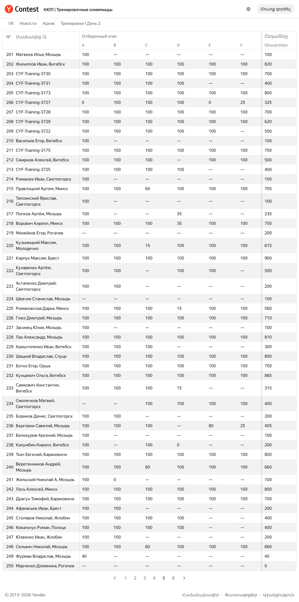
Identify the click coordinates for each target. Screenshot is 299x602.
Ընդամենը (279, 36)
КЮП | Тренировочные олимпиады (78, 9)
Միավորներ (279, 45)
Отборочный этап (102, 36)
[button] (31, 36)
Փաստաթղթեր (241, 594)
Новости (28, 23)
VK (11, 23)
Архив (48, 23)
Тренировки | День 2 (80, 23)
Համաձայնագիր (200, 594)
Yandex (38, 594)
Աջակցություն (278, 594)
